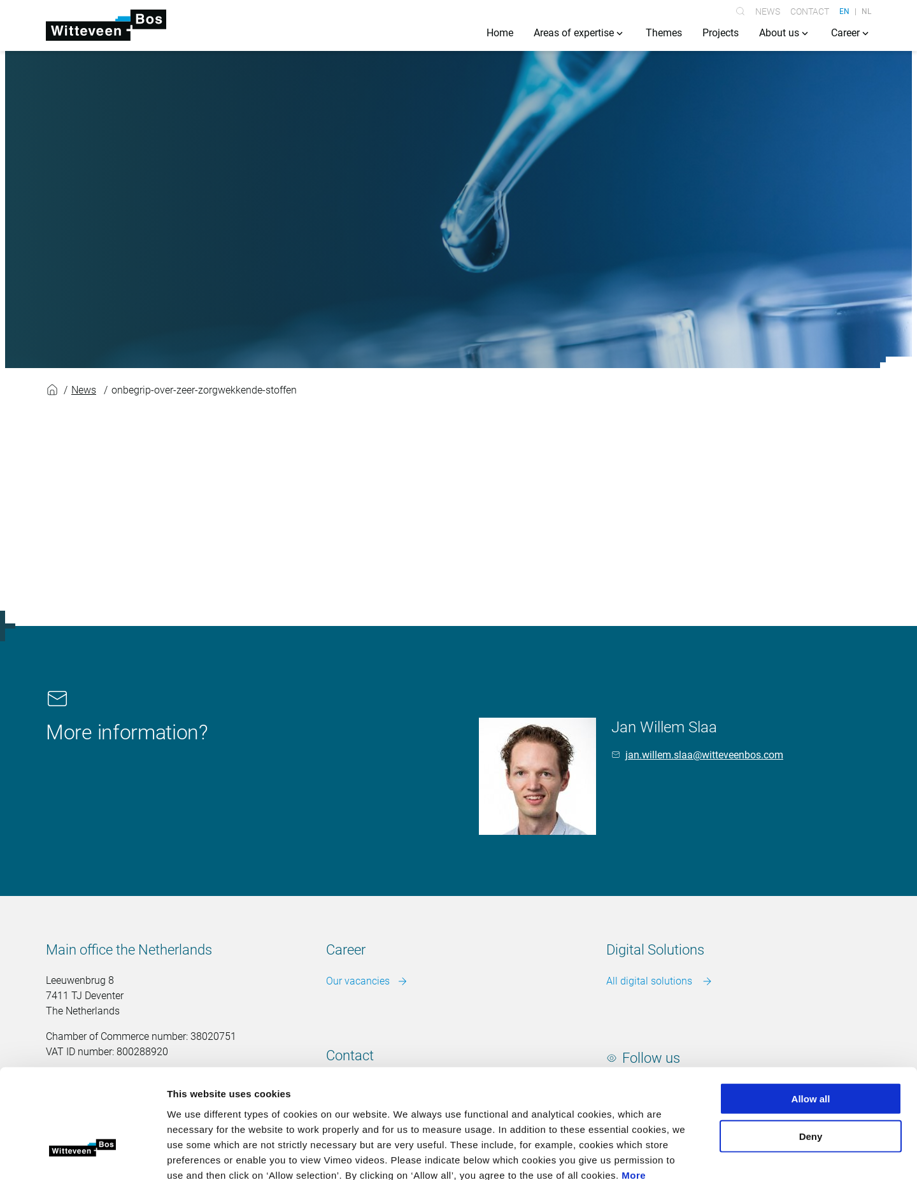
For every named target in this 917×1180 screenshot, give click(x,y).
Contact (809, 11)
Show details (668, 1154)
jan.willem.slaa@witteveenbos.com (704, 755)
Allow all (811, 1012)
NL (866, 11)
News (767, 11)
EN (844, 11)
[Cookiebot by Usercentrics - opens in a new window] (82, 1155)
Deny (811, 1049)
